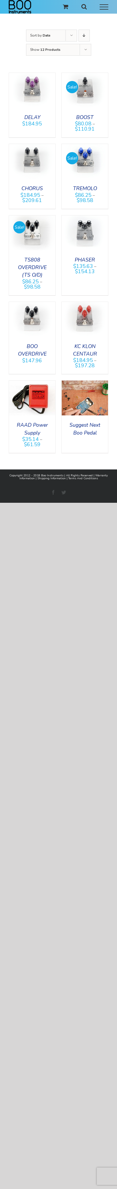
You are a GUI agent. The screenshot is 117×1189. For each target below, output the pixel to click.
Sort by (40, 35)
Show (45, 49)
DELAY (32, 117)
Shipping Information (51, 478)
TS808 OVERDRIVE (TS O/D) (32, 267)
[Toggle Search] (84, 7)
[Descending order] (84, 36)
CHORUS (32, 188)
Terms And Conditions (83, 478)
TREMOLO (85, 188)
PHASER (85, 259)
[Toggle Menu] (104, 7)
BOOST (85, 117)
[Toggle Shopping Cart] (65, 6)
